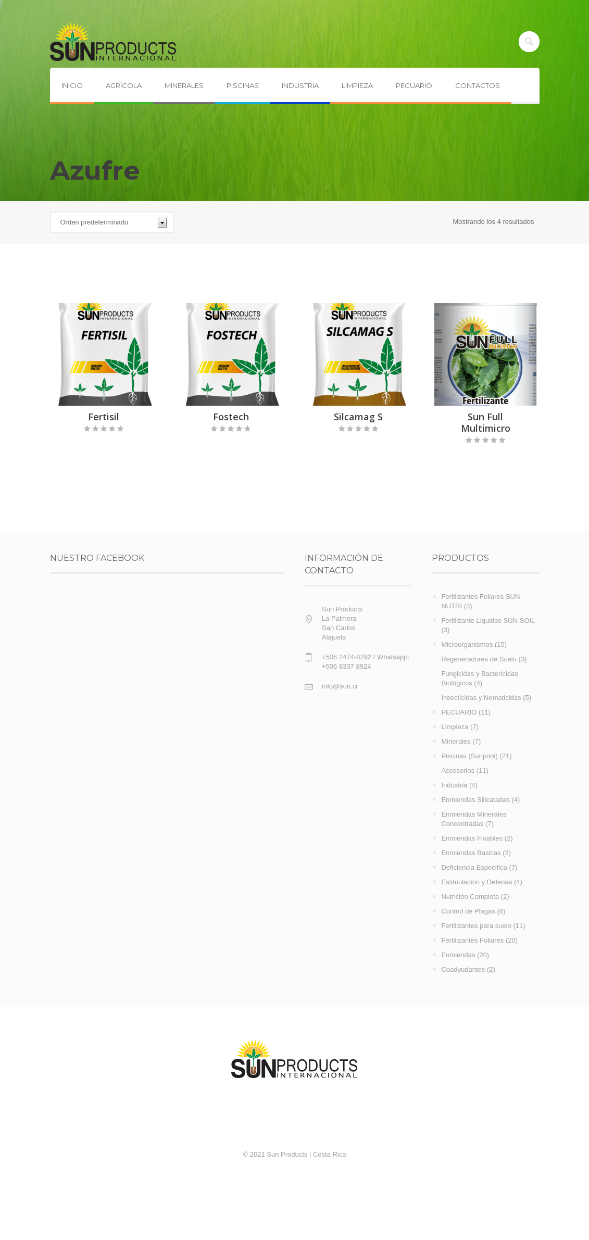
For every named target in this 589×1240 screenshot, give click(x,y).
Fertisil (103, 416)
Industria (454, 785)
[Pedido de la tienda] (112, 222)
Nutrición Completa (470, 896)
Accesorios (457, 770)
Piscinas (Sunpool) (469, 756)
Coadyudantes (463, 969)
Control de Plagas (468, 911)
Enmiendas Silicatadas (475, 800)
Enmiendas (458, 955)
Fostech (231, 416)
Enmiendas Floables (472, 838)
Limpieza (454, 727)
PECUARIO (459, 712)
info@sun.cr (340, 686)
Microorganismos (467, 644)
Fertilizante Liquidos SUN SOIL (487, 620)
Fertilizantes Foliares (472, 940)
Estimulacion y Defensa (476, 882)
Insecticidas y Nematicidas (481, 698)
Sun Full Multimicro (485, 422)
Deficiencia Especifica (474, 867)
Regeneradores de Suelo (479, 659)
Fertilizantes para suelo (476, 926)
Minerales (455, 741)
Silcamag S (358, 416)
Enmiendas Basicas (470, 853)
